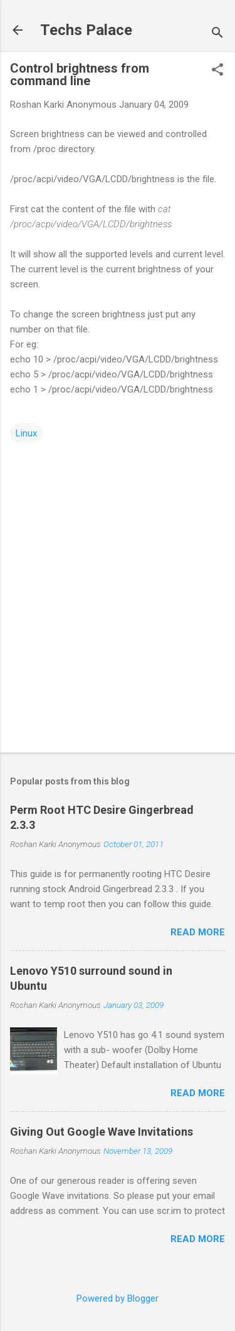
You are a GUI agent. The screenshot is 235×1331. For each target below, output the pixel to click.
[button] (217, 71)
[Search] (217, 34)
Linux (26, 433)
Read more (197, 932)
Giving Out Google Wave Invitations (101, 1131)
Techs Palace (86, 30)
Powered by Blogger (117, 1298)
